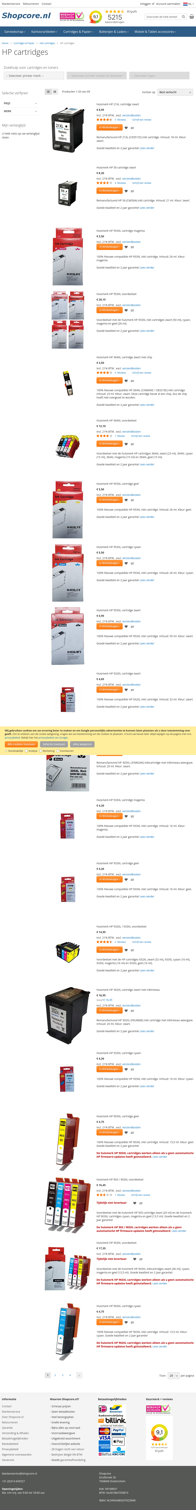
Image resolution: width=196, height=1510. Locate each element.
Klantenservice (11, 4)
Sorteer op (148, 92)
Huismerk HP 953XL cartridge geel (117, 484)
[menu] (98, 31)
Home (5, 43)
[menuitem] (15, 31)
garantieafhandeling (73, 1460)
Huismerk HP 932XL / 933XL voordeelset (121, 926)
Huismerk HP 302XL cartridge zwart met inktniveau (128, 990)
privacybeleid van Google (53, 737)
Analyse (33, 751)
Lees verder (147, 148)
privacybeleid (12, 737)
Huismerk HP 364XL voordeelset (116, 420)
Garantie (7, 1427)
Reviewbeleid (10, 1444)
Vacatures (8, 1460)
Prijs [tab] (7, 103)
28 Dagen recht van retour (67, 1449)
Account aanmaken (168, 4)
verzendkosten (131, 115)
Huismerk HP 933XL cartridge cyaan (118, 1053)
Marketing (49, 751)
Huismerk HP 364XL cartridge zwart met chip (124, 357)
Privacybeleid (10, 1449)
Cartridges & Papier (24, 43)
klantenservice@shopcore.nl (19, 1473)
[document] (98, 741)
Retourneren (31, 4)
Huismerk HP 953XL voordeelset (116, 294)
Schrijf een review (141, 119)
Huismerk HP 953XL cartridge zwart (118, 610)
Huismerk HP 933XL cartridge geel (117, 863)
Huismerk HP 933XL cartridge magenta (120, 800)
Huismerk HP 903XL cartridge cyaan (118, 1306)
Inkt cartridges (47, 43)
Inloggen (145, 4)
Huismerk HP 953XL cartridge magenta (120, 230)
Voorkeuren (67, 751)
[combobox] (166, 17)
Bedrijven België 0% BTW (66, 1454)
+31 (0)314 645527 (13, 1481)
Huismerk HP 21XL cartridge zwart (117, 104)
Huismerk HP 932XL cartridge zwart (118, 673)
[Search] (183, 16)
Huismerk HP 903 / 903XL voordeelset (119, 1179)
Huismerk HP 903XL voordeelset (116, 1243)
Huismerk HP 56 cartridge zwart (116, 167)
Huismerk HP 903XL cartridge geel (117, 1116)
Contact (46, 4)
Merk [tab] (7, 111)
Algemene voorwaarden (17, 1454)
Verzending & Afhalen (15, 1433)
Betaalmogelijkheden (15, 1438)
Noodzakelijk (15, 751)
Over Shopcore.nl (13, 1417)
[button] (188, 4)
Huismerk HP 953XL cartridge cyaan (118, 547)
